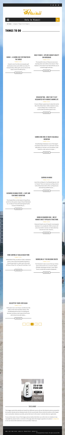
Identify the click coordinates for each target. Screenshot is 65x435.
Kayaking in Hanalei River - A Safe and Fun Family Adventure (18, 194)
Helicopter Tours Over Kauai (18, 303)
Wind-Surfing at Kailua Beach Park (18, 255)
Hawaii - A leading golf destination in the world (18, 58)
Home (6, 431)
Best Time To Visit (13, 431)
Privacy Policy (27, 431)
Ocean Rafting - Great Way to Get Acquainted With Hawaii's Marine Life (46, 98)
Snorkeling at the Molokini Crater (47, 259)
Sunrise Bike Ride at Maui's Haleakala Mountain (46, 138)
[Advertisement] (16, 352)
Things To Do (18, 61)
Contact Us (56, 418)
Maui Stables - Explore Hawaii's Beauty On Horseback (46, 56)
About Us (20, 431)
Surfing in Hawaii (46, 177)
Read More (18, 72)
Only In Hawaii (45, 432)
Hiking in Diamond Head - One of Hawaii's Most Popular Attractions (46, 218)
